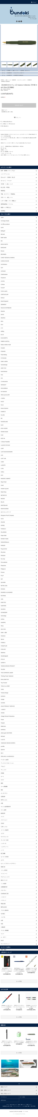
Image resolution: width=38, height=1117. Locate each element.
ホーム (3, 70)
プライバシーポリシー (17, 1106)
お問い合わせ (3, 1100)
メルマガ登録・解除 (25, 1106)
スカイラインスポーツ (19, 72)
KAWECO (9, 72)
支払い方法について (13, 1104)
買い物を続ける (4, 126)
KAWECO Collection (18, 75)
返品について (4, 110)
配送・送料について (21, 1104)
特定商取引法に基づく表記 (7, 111)
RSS (32, 1106)
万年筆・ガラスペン (25, 70)
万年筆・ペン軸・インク (12, 70)
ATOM (34, 1106)
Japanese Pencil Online (20, 1113)
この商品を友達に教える (6, 121)
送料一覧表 (3, 949)
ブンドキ (14, 1113)
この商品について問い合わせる (7, 123)
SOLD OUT (19, 105)
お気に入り (17, 117)
